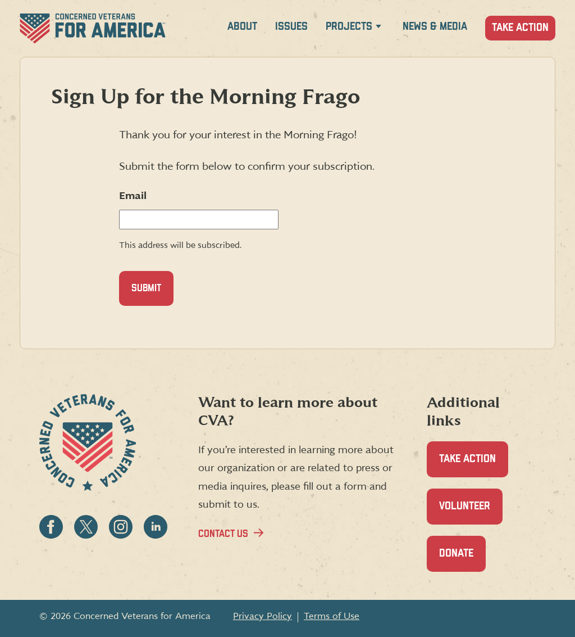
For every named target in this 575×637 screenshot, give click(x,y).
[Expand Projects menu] (378, 28)
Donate (462, 560)
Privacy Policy (262, 616)
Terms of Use (331, 616)
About (242, 26)
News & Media (435, 26)
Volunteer (471, 512)
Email (133, 196)
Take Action (520, 28)
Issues (291, 26)
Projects (349, 26)
